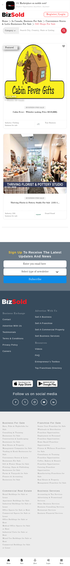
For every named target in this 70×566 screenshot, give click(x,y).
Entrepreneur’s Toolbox (47, 361)
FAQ (37, 355)
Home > (6, 21)
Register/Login (56, 14)
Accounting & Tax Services (50, 494)
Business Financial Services (50, 513)
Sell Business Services (47, 336)
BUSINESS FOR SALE (35, 107)
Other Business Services (49, 504)
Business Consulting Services (51, 507)
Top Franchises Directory (48, 368)
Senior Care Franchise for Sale (52, 426)
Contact (7, 319)
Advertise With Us (12, 326)
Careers (7, 351)
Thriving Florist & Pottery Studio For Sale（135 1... (35, 203)
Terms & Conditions (13, 338)
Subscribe (35, 279)
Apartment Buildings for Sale (16, 501)
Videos (38, 349)
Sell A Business (43, 317)
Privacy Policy (10, 345)
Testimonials (9, 332)
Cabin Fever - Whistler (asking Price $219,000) (35, 112)
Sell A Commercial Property (49, 329)
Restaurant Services (47, 510)
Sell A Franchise (43, 323)
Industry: (12, 123)
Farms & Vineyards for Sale (15, 473)
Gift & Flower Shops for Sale (16, 464)
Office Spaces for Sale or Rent (16, 510)
